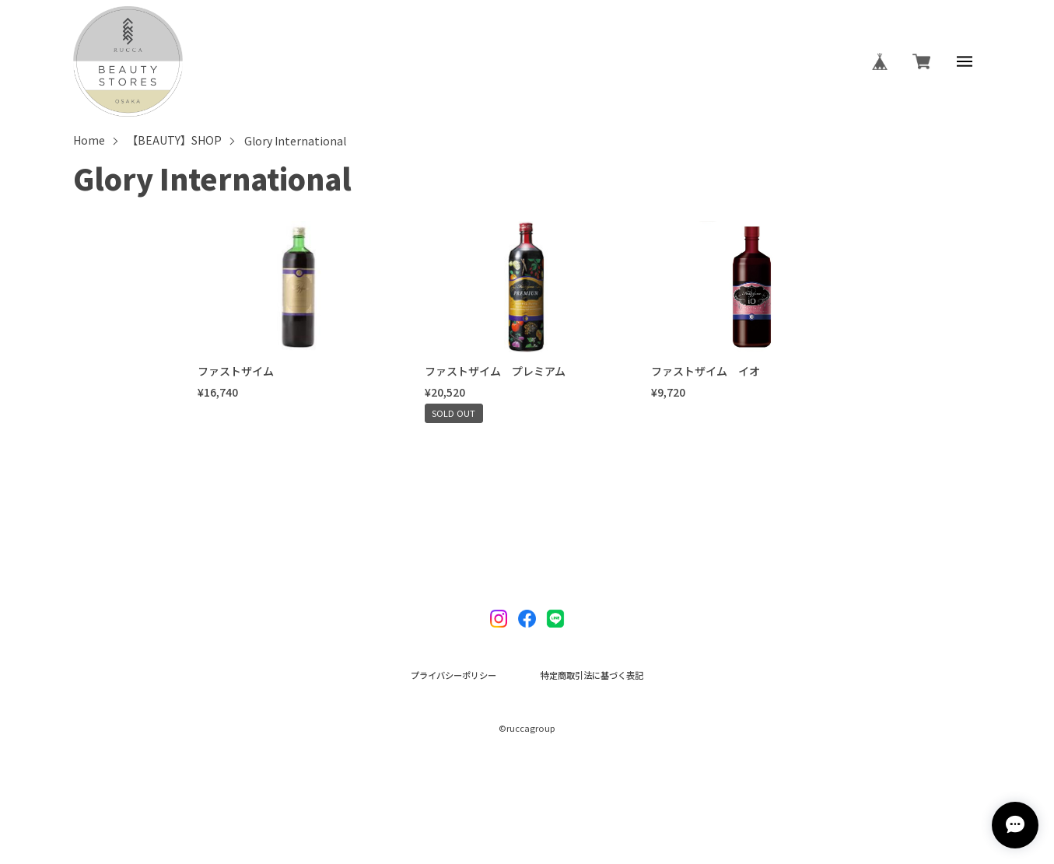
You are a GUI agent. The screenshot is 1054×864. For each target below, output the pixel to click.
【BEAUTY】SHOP (174, 141)
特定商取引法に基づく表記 (592, 675)
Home (89, 141)
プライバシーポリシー (453, 675)
